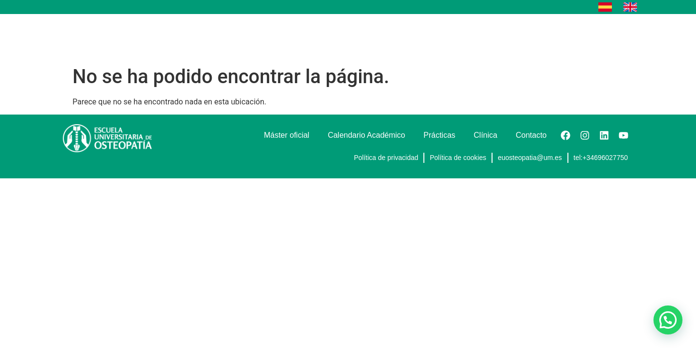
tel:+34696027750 (601, 157)
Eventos (559, 37)
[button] (667, 319)
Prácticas (467, 37)
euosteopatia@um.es (530, 157)
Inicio (261, 37)
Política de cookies (458, 157)
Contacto (608, 37)
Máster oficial (312, 37)
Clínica (514, 37)
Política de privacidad (386, 157)
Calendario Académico (393, 37)
